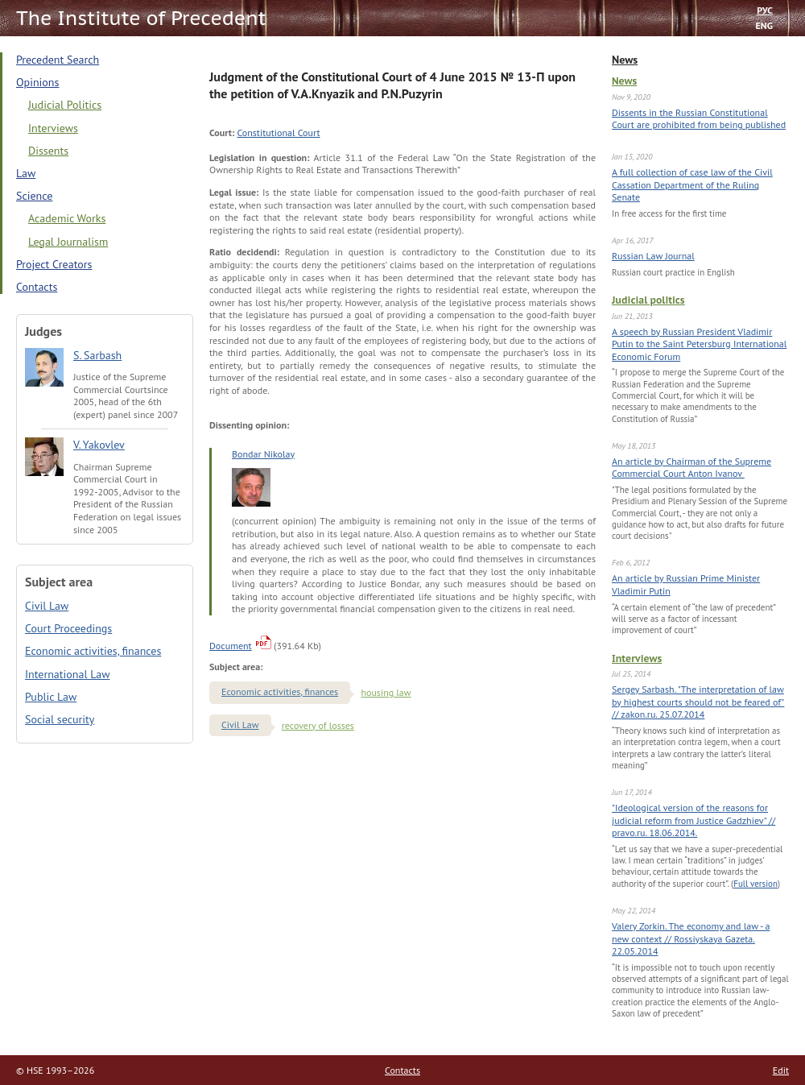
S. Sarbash (97, 355)
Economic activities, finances (93, 651)
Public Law (50, 697)
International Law (67, 674)
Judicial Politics (64, 104)
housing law (386, 692)
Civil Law (46, 605)
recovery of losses (318, 725)
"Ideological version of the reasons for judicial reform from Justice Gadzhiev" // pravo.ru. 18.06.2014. (693, 820)
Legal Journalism (68, 241)
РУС (765, 10)
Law (25, 173)
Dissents (48, 150)
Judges (43, 331)
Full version (755, 883)
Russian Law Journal (653, 256)
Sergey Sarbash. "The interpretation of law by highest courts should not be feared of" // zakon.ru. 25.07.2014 (698, 701)
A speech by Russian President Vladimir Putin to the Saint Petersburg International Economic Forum (699, 343)
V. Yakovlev (99, 444)
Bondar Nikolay (263, 454)
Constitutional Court (278, 132)
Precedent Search (57, 59)
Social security (59, 719)
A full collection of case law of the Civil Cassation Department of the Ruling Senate (692, 184)
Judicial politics (648, 300)
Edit (781, 1070)
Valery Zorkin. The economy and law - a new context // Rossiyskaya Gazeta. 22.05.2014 (691, 938)
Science (34, 195)
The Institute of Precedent (141, 18)
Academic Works (66, 218)
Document (230, 646)
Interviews (637, 658)
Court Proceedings (68, 628)
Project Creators (54, 264)
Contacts (36, 287)
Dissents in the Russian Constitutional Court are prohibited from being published (699, 118)
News (625, 59)
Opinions (37, 82)
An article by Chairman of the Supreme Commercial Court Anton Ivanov (691, 467)
